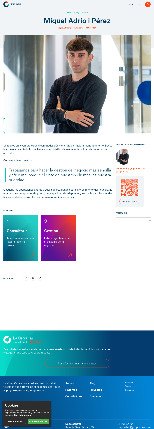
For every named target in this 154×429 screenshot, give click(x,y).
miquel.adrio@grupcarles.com (70, 28)
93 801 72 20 (91, 28)
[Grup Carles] (17, 4)
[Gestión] (58, 238)
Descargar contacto (129, 201)
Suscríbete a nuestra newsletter (77, 363)
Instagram (129, 390)
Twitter (128, 386)
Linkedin (129, 382)
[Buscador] (148, 4)
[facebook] (26, 278)
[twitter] (33, 278)
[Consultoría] (20, 238)
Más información (22, 415)
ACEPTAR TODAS (38, 421)
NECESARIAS (15, 421)
